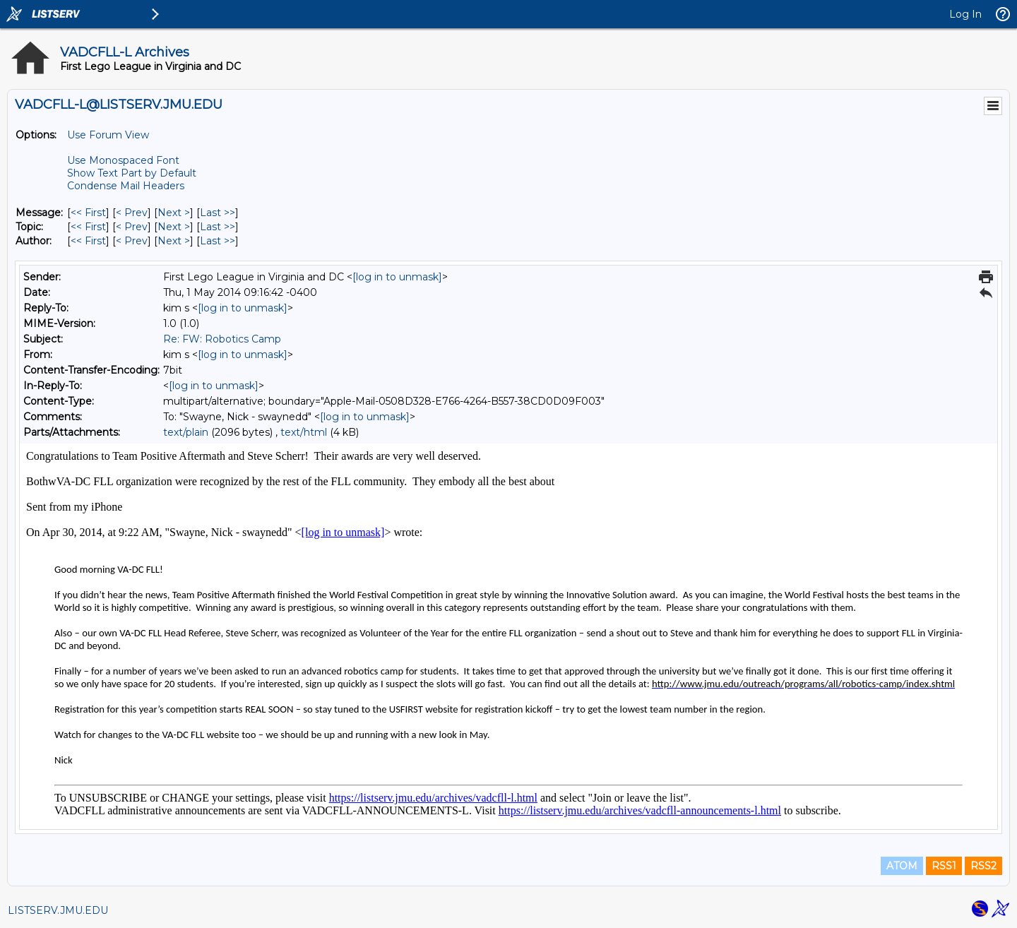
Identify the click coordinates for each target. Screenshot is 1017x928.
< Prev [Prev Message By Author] (132, 240)
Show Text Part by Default (131, 173)
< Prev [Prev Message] (132, 212)
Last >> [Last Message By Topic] (217, 226)
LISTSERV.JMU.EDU (58, 910)
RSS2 (983, 865)
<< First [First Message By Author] (88, 240)
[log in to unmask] (397, 276)
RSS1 (944, 865)
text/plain (185, 432)
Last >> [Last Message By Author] (217, 240)
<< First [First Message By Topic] (88, 226)
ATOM (901, 865)
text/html (303, 432)
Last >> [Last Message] (217, 212)
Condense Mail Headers (125, 185)
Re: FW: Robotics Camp (222, 339)
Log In (965, 14)
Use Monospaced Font (123, 160)
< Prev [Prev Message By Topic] (132, 226)
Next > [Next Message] (173, 212)
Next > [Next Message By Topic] (173, 226)
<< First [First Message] (88, 212)
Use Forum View (108, 135)
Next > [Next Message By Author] (173, 240)
